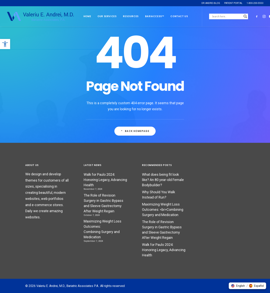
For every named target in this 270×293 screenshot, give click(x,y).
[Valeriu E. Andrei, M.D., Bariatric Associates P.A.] (40, 16)
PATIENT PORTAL (233, 3)
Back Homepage (135, 131)
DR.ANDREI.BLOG (211, 3)
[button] (5, 44)
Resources (131, 16)
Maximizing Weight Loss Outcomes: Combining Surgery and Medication (102, 229)
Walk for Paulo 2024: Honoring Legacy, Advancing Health (105, 179)
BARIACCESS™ (154, 16)
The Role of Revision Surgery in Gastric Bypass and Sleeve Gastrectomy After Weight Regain (103, 203)
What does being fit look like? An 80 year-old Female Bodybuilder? (163, 179)
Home (87, 16)
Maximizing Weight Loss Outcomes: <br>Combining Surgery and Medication (162, 209)
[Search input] (227, 16)
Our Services (107, 16)
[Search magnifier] (245, 16)
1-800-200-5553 (255, 3)
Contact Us (179, 16)
